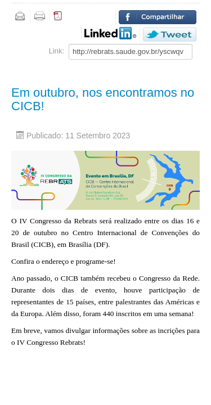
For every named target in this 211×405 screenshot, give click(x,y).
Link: (56, 51)
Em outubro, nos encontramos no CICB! (102, 99)
